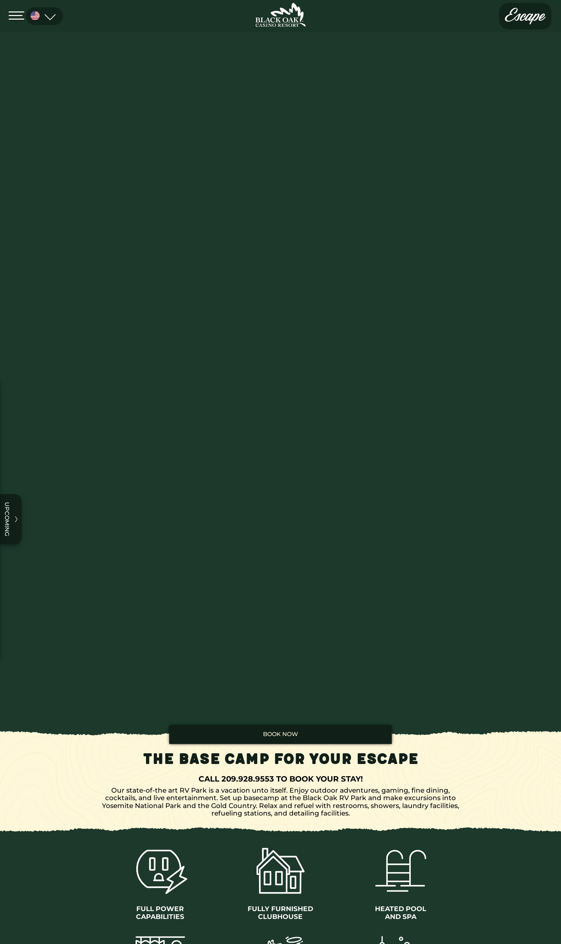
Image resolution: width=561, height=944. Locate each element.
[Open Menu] (18, 15)
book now (280, 734)
